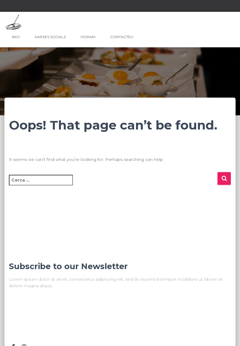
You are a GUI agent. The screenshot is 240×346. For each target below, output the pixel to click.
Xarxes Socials (50, 37)
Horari (88, 37)
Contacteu (121, 37)
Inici (16, 37)
